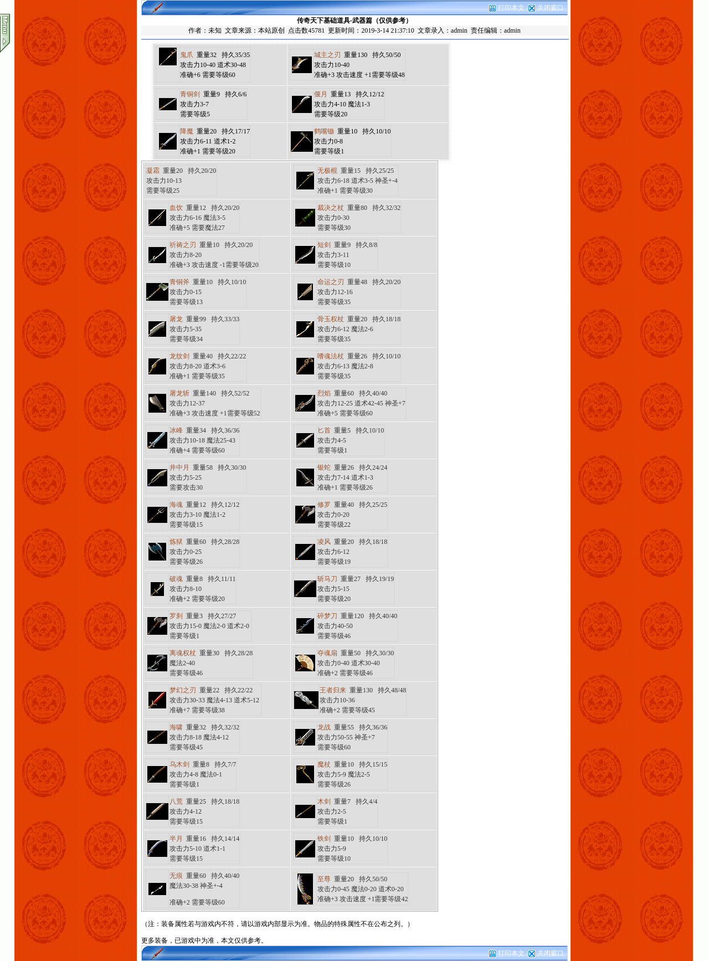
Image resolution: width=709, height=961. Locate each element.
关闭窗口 (550, 8)
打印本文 (507, 8)
